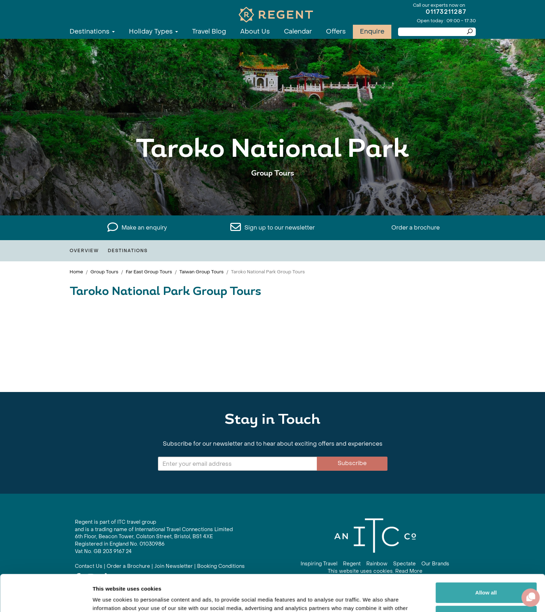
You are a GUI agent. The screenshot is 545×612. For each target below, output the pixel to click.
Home (76, 272)
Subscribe (352, 463)
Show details (109, 598)
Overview (84, 251)
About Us (255, 32)
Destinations (92, 32)
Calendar (298, 32)
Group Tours (104, 272)
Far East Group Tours (149, 272)
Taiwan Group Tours (201, 272)
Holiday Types (153, 32)
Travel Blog (209, 32)
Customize (486, 578)
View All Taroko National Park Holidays (272, 195)
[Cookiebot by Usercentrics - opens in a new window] (46, 598)
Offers (336, 32)
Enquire (372, 32)
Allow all (486, 555)
